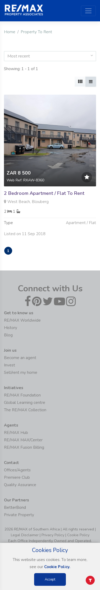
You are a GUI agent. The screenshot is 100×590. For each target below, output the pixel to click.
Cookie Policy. (57, 566)
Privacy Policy (53, 535)
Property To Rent (36, 32)
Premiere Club (17, 477)
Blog (8, 335)
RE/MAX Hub (16, 432)
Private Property (19, 515)
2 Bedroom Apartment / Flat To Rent (44, 193)
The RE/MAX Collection (25, 410)
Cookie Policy (78, 535)
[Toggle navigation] (88, 11)
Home (9, 32)
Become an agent (20, 357)
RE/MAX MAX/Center (23, 440)
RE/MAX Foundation (22, 395)
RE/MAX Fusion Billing (24, 447)
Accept (50, 579)
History (10, 327)
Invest (9, 365)
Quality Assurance (20, 484)
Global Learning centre (24, 402)
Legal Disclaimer (25, 535)
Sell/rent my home (20, 372)
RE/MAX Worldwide (22, 320)
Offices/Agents (17, 470)
